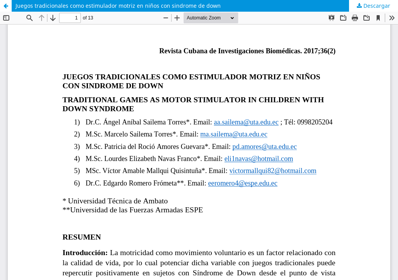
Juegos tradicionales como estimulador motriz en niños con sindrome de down (118, 5)
